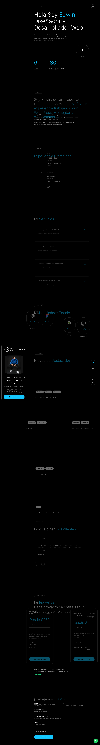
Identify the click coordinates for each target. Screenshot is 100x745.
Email (64, 703)
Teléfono (39, 709)
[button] (96, 742)
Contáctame (37, 674)
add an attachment (40, 731)
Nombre (36, 703)
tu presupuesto (41, 716)
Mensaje (36, 722)
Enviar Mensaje (43, 737)
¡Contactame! (14, 397)
